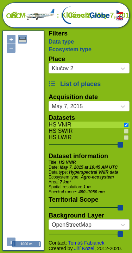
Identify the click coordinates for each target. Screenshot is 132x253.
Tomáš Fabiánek (86, 243)
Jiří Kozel (84, 248)
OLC (30, 16)
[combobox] (51, 68)
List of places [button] (75, 83)
